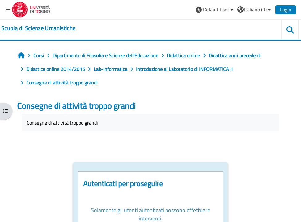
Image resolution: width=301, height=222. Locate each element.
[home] (38, 28)
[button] (215, 9)
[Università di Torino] (31, 9)
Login (285, 9)
